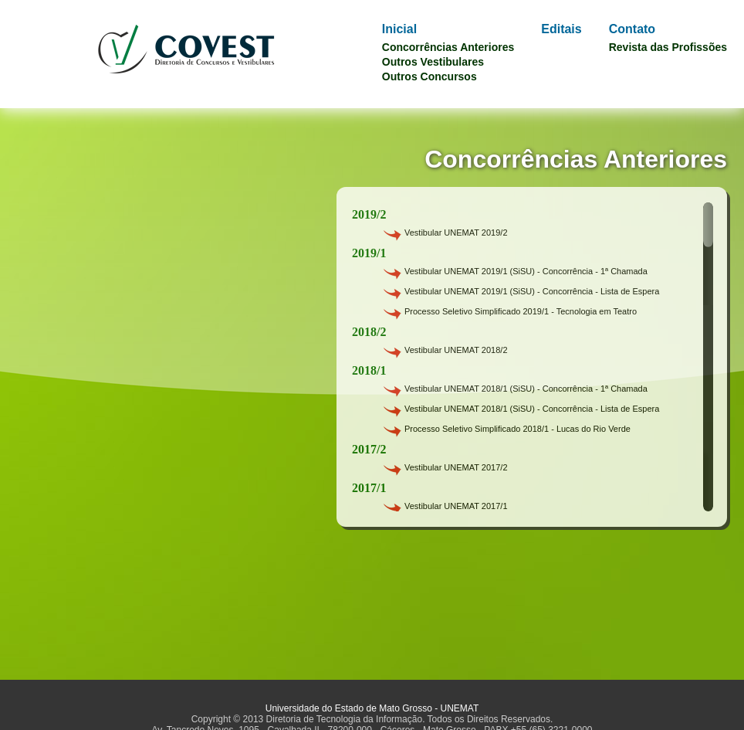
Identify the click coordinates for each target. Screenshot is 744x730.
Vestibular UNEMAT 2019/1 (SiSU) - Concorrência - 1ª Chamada (526, 271)
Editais (561, 29)
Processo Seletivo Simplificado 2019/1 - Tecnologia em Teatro (520, 311)
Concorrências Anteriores (448, 47)
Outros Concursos (429, 76)
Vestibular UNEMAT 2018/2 (456, 350)
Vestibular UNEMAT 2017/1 (456, 506)
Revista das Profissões (668, 47)
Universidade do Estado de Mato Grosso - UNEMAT (372, 708)
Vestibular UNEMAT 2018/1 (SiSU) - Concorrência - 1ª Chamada (526, 388)
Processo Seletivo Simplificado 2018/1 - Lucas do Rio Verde (517, 428)
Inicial (399, 29)
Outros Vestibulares (433, 62)
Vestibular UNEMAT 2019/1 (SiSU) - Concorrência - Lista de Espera (531, 291)
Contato (632, 29)
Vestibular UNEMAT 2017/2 (456, 467)
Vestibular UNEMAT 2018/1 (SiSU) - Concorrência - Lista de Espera (531, 408)
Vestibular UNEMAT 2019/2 (456, 232)
